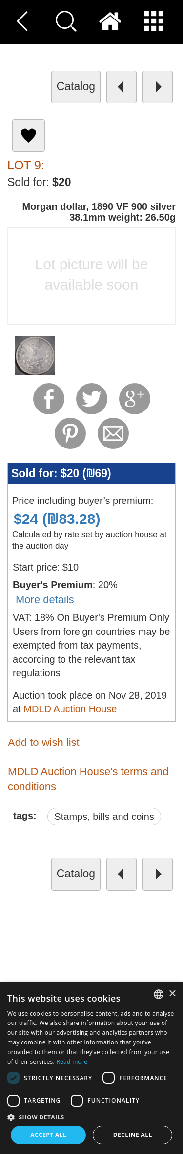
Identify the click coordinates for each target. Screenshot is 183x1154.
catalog (76, 86)
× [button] (172, 994)
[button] (91, 1116)
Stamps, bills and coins (104, 816)
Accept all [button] (48, 1135)
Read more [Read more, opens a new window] (71, 1062)
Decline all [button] (132, 1135)
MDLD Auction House (70, 709)
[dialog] (91, 1068)
